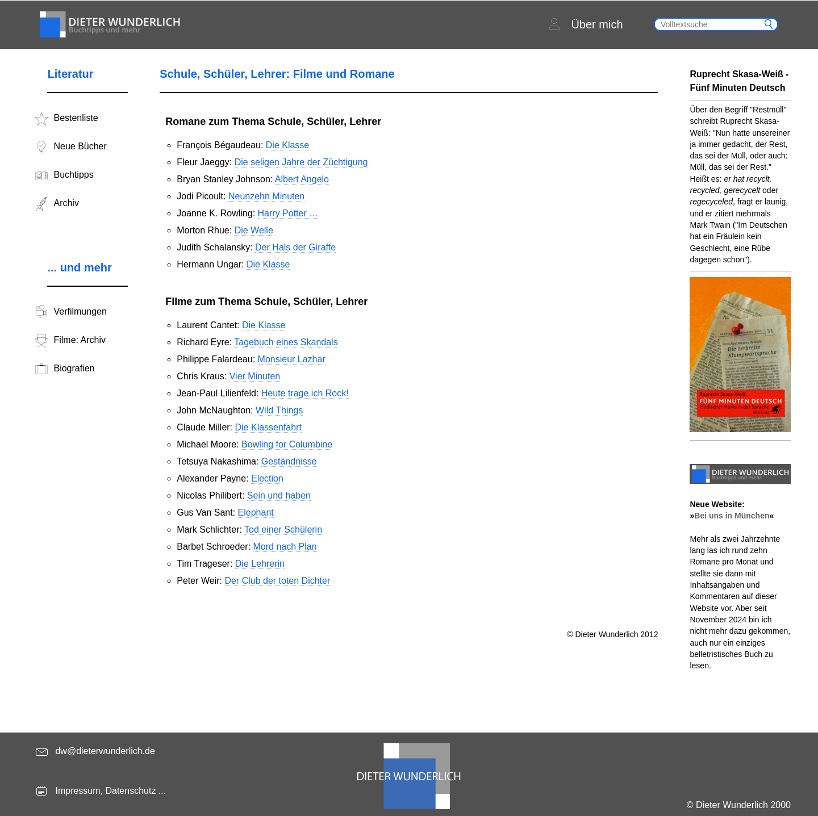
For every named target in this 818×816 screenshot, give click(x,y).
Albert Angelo (302, 179)
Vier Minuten (255, 376)
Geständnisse (289, 461)
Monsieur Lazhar (291, 359)
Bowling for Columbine (286, 444)
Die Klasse (287, 145)
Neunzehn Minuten (266, 196)
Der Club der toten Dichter (277, 580)
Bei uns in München (731, 515)
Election (267, 478)
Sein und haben (279, 495)
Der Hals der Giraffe (295, 247)
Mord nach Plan (285, 546)
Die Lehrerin (260, 563)
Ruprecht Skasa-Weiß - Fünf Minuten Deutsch (739, 81)
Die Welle (254, 230)
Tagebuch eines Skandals (285, 342)
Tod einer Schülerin (283, 529)
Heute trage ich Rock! (305, 393)
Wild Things (279, 410)
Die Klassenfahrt (268, 427)
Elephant (256, 512)
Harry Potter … (288, 213)
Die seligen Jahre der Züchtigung (301, 162)
